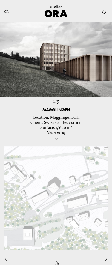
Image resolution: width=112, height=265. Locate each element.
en (6, 11)
